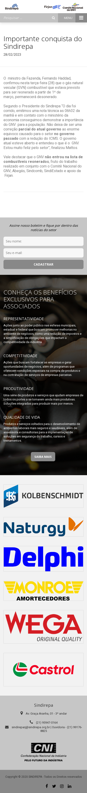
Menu (75, 17)
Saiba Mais (43, 457)
